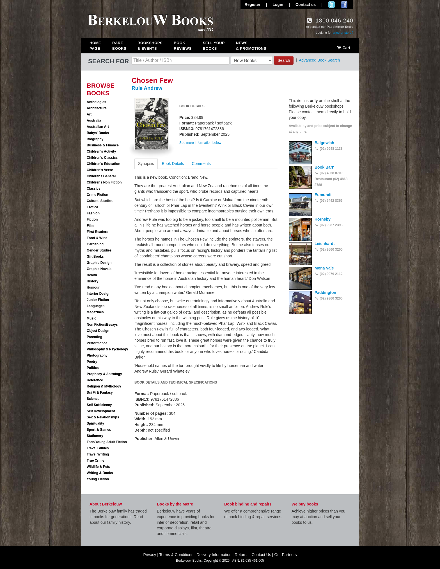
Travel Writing (98, 454)
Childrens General (101, 176)
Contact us (305, 4)
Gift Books (95, 257)
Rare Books (119, 46)
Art (89, 114)
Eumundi (323, 194)
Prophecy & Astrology (104, 374)
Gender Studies (99, 250)
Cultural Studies (100, 201)
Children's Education (103, 164)
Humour (93, 287)
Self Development (101, 411)
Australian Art (98, 127)
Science (93, 399)
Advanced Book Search (319, 60)
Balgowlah (324, 142)
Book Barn (324, 167)
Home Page (95, 46)
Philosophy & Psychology (107, 349)
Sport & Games (99, 430)
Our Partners (285, 554)
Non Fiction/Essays (102, 325)
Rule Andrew (147, 88)
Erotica (92, 207)
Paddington (325, 292)
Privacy (149, 554)
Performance (97, 343)
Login (277, 4)
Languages (95, 306)
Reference (95, 380)
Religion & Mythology (104, 386)
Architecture (97, 108)
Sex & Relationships (103, 417)
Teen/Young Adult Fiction (107, 442)
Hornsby (323, 219)
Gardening (95, 244)
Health (92, 275)
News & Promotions (251, 46)
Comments (201, 163)
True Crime (95, 461)
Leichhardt (325, 243)
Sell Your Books (214, 46)
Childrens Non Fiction (104, 182)
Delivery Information (214, 554)
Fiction (92, 219)
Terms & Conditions (176, 554)
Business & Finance (103, 145)
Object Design (98, 331)
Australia (94, 121)
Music (91, 318)
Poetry (92, 362)
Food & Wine (97, 238)
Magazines (95, 312)
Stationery (95, 436)
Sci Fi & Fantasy (100, 393)
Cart (343, 48)
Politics (93, 368)
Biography (95, 139)
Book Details (173, 163)
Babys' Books (98, 133)
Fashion (93, 213)
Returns (241, 554)
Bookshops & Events (150, 46)
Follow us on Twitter (331, 4)
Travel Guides (98, 448)
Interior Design (99, 294)
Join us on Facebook (344, 4)
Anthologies (96, 102)
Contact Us (261, 554)
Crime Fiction (97, 195)
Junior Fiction (98, 300)
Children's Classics (102, 158)
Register (252, 4)
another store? (343, 32)
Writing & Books (100, 473)
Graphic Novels (99, 269)
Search (284, 60)
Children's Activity (101, 151)
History (92, 281)
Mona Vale (324, 268)
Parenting (94, 337)
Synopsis (146, 163)
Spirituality (95, 423)
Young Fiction (98, 479)
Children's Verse (100, 170)
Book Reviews (182, 46)
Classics (93, 189)
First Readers (97, 232)
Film (90, 226)
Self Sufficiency (99, 405)
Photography (97, 355)
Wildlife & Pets (98, 467)
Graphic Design (99, 263)
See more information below (200, 143)
